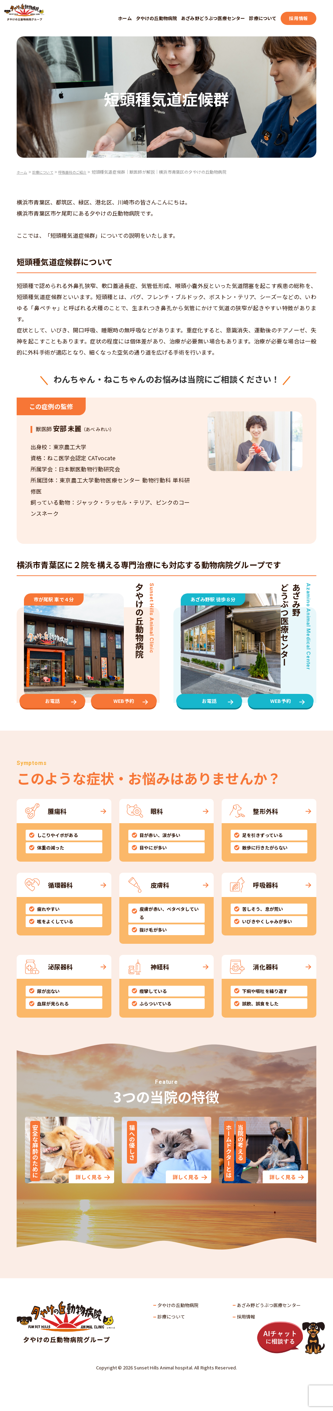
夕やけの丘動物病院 (156, 18)
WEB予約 (124, 716)
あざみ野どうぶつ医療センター (213, 18)
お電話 (52, 716)
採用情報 (298, 18)
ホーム (124, 18)
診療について (262, 18)
